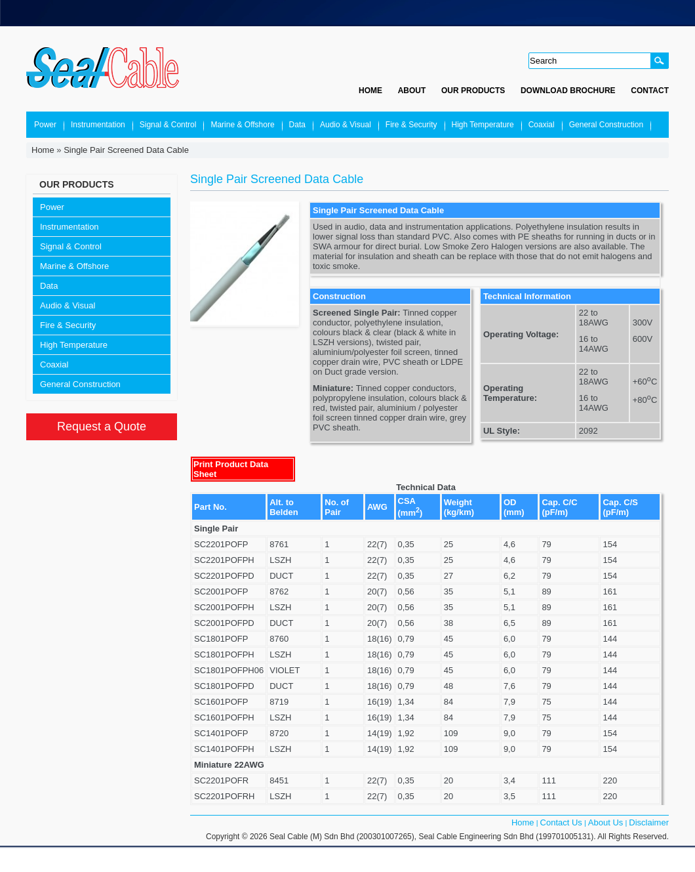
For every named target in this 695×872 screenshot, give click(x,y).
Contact (650, 90)
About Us (605, 822)
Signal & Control (168, 124)
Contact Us (561, 822)
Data (297, 124)
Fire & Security (411, 124)
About (412, 90)
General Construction (606, 124)
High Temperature (483, 124)
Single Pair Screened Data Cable (126, 150)
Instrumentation (98, 124)
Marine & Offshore (242, 124)
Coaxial (541, 124)
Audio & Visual (345, 124)
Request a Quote (101, 426)
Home (370, 90)
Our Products (473, 90)
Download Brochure (568, 90)
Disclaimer (649, 822)
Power (45, 124)
